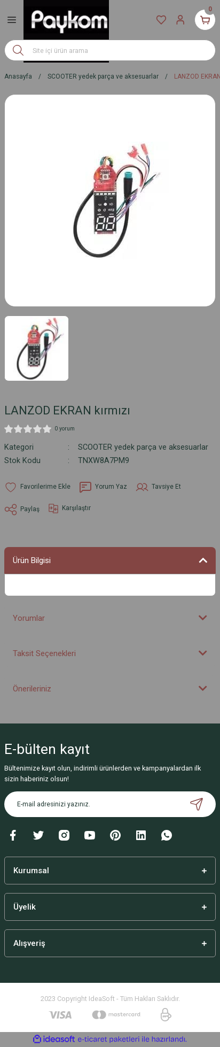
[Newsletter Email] (110, 804)
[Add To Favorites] (37, 487)
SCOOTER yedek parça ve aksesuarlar (143, 447)
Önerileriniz (32, 689)
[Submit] (196, 804)
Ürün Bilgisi (32, 560)
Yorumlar (29, 618)
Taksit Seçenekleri (44, 653)
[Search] (110, 50)
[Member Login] (180, 19)
